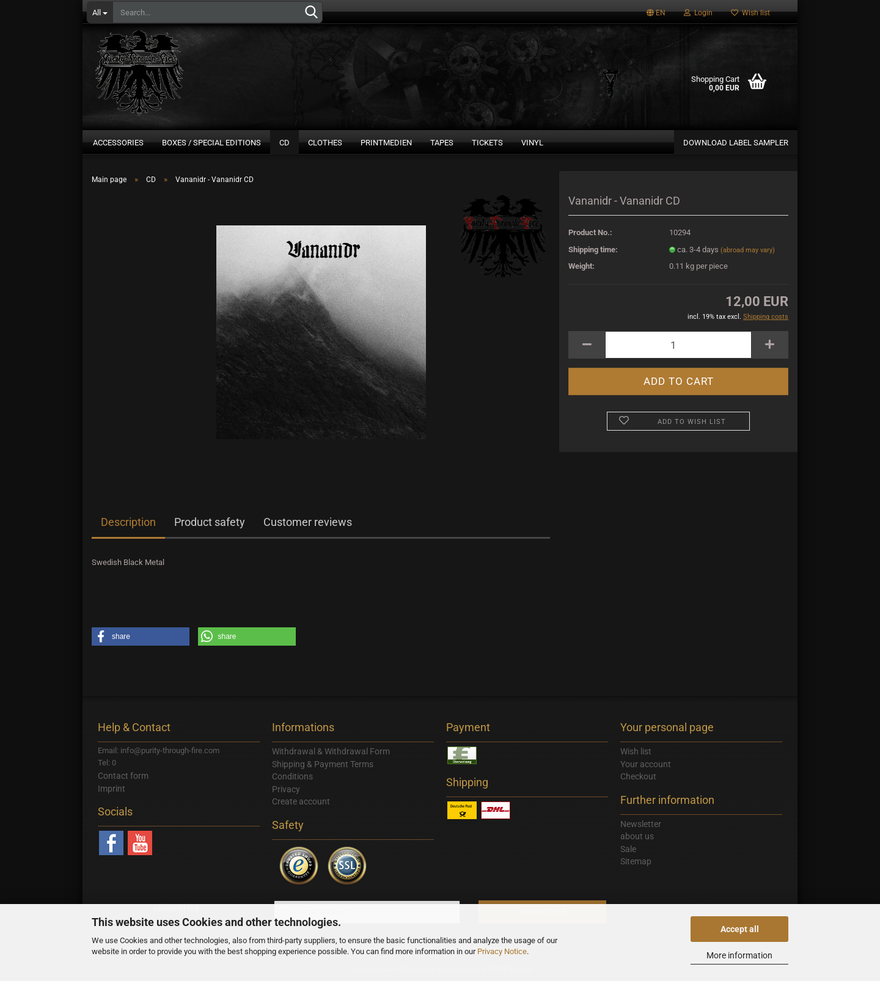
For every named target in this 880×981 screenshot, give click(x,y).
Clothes (325, 142)
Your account (645, 764)
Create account (301, 801)
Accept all (740, 929)
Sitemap (635, 861)
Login (698, 13)
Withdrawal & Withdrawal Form (331, 751)
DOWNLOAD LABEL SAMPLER (735, 142)
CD (284, 142)
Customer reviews (307, 522)
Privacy (286, 789)
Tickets (487, 142)
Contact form (123, 776)
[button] (140, 636)
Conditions (292, 776)
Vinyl (532, 142)
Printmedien (386, 142)
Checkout (638, 776)
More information (739, 955)
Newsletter (640, 824)
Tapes (441, 142)
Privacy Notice (502, 951)
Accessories (118, 142)
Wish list (750, 13)
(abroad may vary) (748, 250)
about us (637, 836)
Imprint (111, 788)
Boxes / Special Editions (211, 142)
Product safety (209, 522)
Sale (628, 849)
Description (128, 522)
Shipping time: (593, 249)
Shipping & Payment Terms (322, 764)
